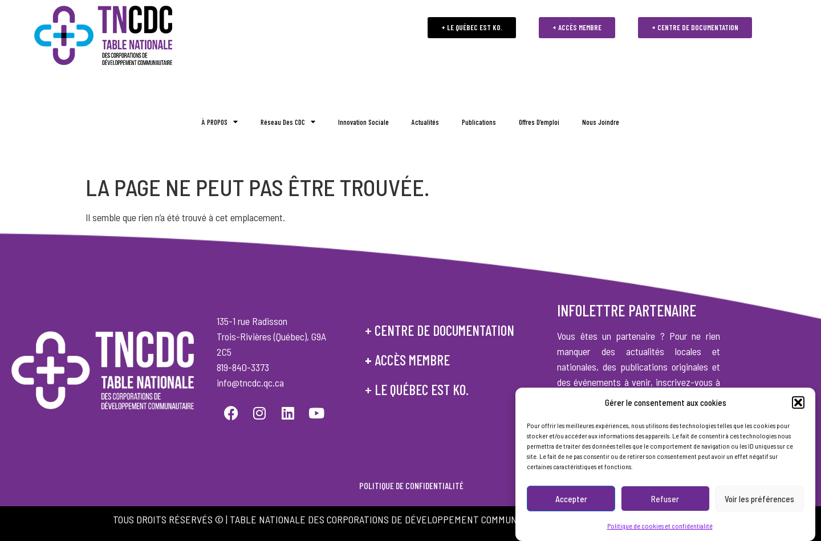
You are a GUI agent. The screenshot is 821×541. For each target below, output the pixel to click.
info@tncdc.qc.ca (250, 382)
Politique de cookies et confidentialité (660, 526)
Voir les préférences (759, 499)
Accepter (571, 499)
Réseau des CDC (288, 122)
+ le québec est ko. (417, 389)
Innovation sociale (363, 122)
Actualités (425, 122)
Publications (479, 122)
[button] (798, 403)
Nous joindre (600, 122)
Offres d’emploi (539, 122)
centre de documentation (444, 330)
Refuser (665, 499)
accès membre (412, 359)
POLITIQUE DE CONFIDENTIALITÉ (410, 485)
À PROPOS (220, 122)
